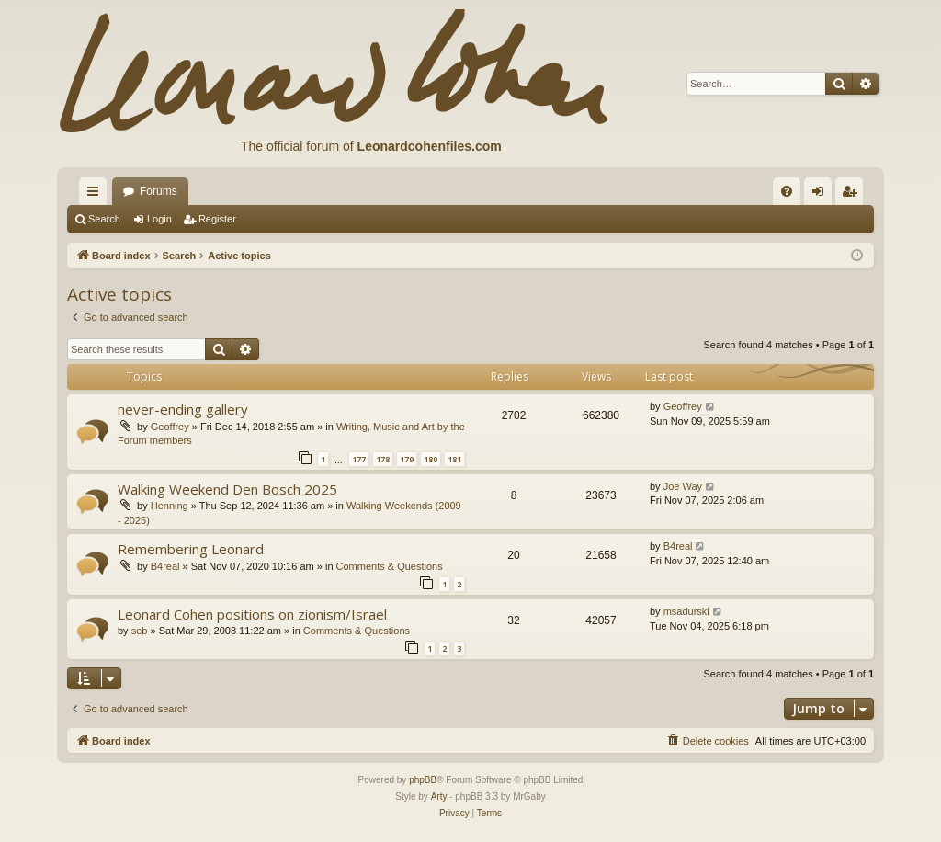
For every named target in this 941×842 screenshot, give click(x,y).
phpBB (422, 780)
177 (359, 459)
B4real (165, 566)
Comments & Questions (389, 566)
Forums (158, 191)
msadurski (686, 611)
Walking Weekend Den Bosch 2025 (227, 489)
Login (159, 218)
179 (407, 459)
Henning (169, 505)
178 (383, 459)
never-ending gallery (183, 409)
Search (104, 218)
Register (217, 218)
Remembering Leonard (191, 549)
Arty (439, 796)
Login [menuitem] (822, 195)
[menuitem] (786, 191)
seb (139, 630)
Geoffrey (170, 426)
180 (430, 459)
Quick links (96, 195)
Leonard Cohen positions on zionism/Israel (252, 614)
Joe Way (682, 486)
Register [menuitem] (853, 195)
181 (454, 459)
